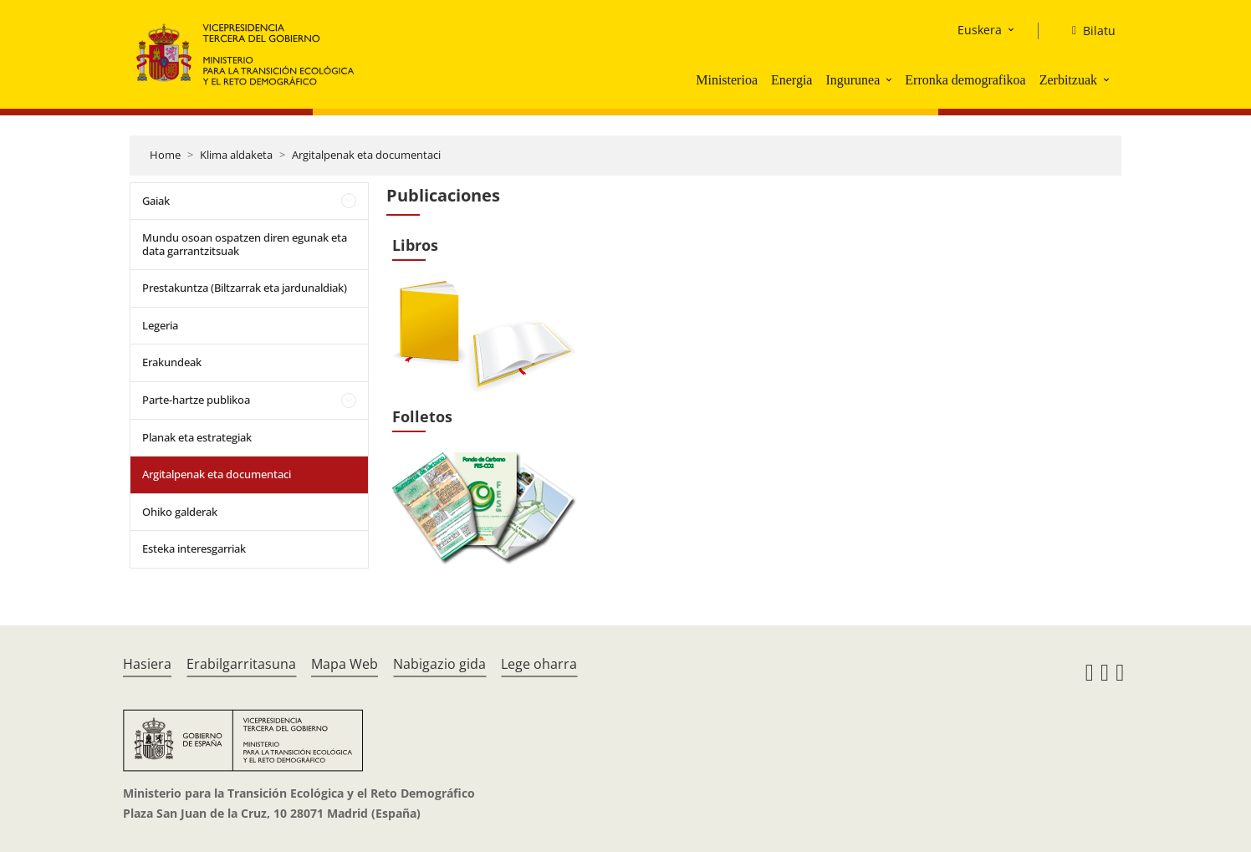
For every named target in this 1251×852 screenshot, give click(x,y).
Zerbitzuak (1068, 80)
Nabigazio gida (439, 664)
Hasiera (147, 664)
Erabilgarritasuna (241, 664)
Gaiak (156, 200)
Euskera (979, 30)
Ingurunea (852, 80)
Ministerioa (727, 80)
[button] (890, 79)
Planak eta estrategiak (197, 437)
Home (165, 154)
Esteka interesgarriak (194, 548)
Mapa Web (344, 664)
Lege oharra (539, 664)
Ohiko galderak (179, 511)
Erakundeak (172, 362)
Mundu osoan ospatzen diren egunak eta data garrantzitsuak (244, 244)
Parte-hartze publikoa (196, 399)
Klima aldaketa (236, 154)
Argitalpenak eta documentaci (366, 154)
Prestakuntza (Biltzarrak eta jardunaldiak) (244, 287)
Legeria (160, 325)
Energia (791, 80)
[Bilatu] (1087, 31)
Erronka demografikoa (965, 80)
